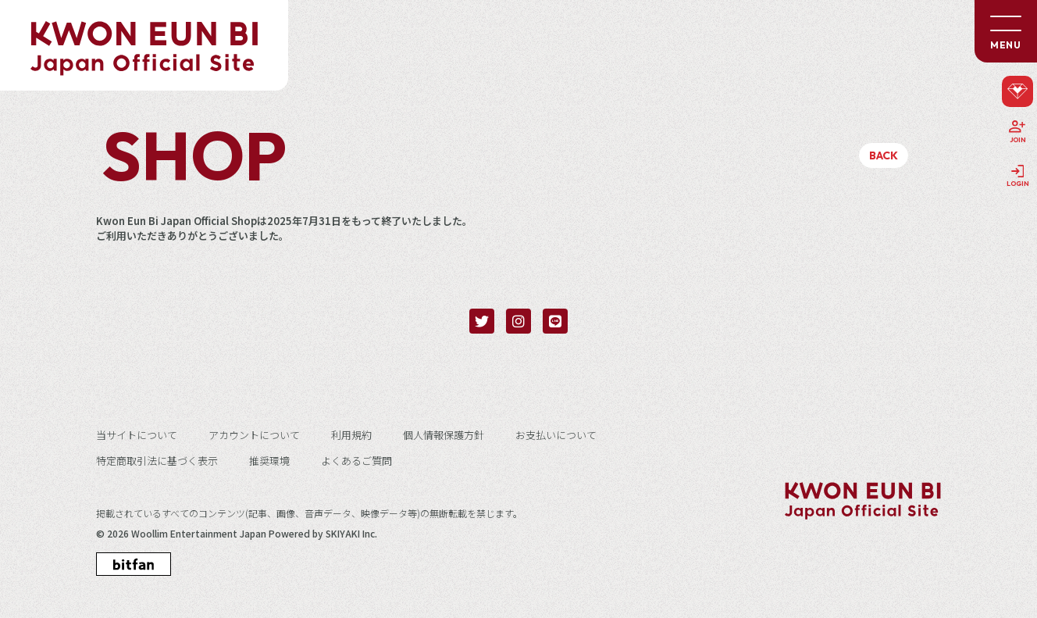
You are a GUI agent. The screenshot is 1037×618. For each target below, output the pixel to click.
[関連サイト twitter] (481, 321)
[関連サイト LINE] (555, 321)
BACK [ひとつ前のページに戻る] (883, 155)
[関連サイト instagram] (518, 321)
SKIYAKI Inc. (351, 533)
